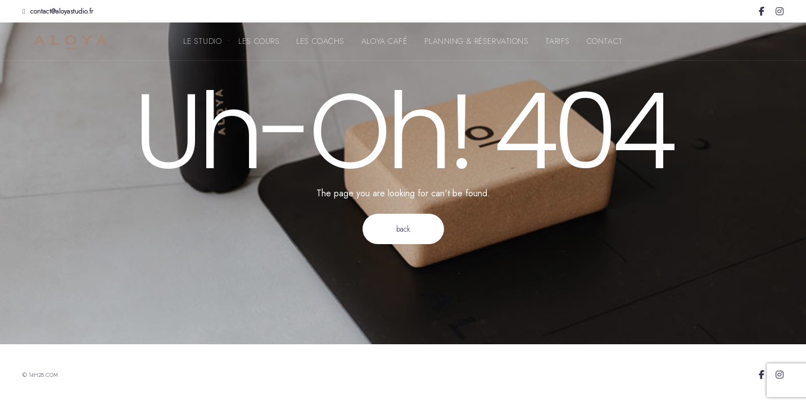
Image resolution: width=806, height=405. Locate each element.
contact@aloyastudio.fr (57, 11)
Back (403, 229)
